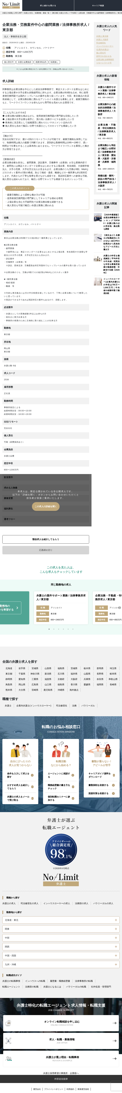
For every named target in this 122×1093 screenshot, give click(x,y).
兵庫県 (87, 679)
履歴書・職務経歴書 (60, 981)
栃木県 (87, 668)
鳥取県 (9, 684)
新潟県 (48, 673)
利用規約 (70, 1089)
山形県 (48, 668)
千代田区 (73, 13)
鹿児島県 (48, 690)
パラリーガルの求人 (103, 903)
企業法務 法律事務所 (105, 59)
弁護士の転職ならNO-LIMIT (12, 13)
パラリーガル (88, 705)
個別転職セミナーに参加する (59, 798)
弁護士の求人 (9, 903)
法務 (74, 705)
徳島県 (61, 684)
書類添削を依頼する (98, 785)
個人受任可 (9, 62)
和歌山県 (113, 679)
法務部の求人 (81, 903)
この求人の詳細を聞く (46, 506)
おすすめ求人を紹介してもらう (18, 787)
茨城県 (74, 668)
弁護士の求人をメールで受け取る (18, 798)
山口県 (48, 684)
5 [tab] (68, 629)
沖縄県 (61, 690)
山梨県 (87, 673)
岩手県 (22, 668)
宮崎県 (35, 690)
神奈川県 (34, 673)
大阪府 (74, 679)
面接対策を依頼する (98, 793)
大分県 (22, 690)
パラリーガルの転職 (76, 986)
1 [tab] (49, 629)
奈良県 (100, 679)
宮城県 (35, 668)
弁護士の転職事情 (11, 981)
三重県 (35, 679)
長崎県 (113, 684)
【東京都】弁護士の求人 (60, 13)
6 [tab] (73, 629)
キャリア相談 (98, 6)
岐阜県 (113, 673)
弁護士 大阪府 (102, 39)
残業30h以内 (41, 62)
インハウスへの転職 (35, 981)
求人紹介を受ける (48, 6)
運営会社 (37, 1089)
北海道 (9, 668)
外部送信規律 (61, 1079)
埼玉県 (113, 668)
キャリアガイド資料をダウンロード (99, 775)
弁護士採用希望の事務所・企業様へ (61, 1073)
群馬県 (100, 668)
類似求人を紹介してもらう (45, 539)
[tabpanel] (61, 608)
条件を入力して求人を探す (18, 775)
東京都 (9, 673)
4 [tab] (63, 629)
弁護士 (8, 705)
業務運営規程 (83, 1089)
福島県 (61, 668)
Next (119, 607)
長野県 (100, 673)
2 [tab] (53, 629)
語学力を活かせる (104, 56)
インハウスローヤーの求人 (56, 903)
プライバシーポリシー (53, 1089)
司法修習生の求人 (29, 903)
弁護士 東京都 (102, 36)
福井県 (74, 673)
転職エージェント (11, 986)
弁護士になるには (52, 986)
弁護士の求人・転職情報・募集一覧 (36, 13)
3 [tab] (58, 629)
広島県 (35, 684)
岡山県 (22, 684)
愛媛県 (87, 684)
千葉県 (22, 673)
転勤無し (54, 62)
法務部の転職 (31, 986)
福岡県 (100, 684)
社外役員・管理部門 (101, 986)
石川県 (61, 673)
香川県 (74, 684)
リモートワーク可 (104, 63)
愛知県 (22, 679)
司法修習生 (101, 43)
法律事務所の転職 (84, 981)
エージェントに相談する (59, 775)
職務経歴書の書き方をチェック (59, 787)
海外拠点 (74, 690)
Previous (2, 607)
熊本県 (9, 690)
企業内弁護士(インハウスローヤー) (33, 705)
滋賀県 (48, 679)
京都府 (61, 679)
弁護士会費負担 (24, 62)
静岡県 (9, 679)
